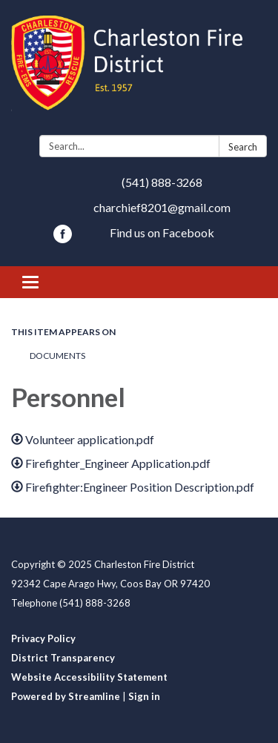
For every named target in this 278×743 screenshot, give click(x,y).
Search (242, 147)
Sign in (144, 696)
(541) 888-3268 (162, 182)
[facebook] (62, 238)
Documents (57, 355)
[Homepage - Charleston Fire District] (139, 70)
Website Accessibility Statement (89, 677)
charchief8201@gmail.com (162, 207)
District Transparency (63, 658)
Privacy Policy (43, 638)
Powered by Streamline (65, 696)
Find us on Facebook (162, 232)
